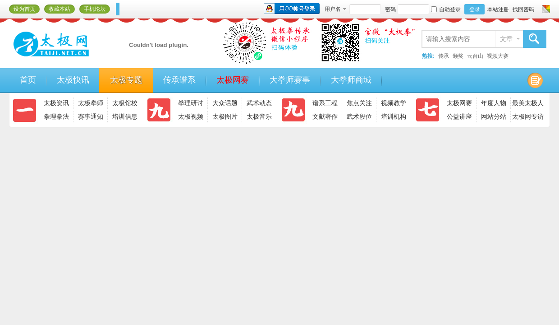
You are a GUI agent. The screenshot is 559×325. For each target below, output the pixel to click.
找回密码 (523, 9)
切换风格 (545, 9)
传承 (443, 56)
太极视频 (190, 116)
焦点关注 (359, 103)
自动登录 (446, 9)
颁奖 (458, 56)
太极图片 (225, 116)
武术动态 (259, 103)
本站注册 (498, 9)
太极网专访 (528, 116)
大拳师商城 (351, 79)
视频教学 (393, 103)
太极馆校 (124, 103)
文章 (506, 38)
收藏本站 (59, 9)
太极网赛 (232, 79)
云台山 (475, 56)
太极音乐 (259, 116)
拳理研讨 (190, 103)
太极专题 (126, 79)
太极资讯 (56, 103)
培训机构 (393, 116)
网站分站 (493, 116)
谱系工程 (325, 103)
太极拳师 (90, 103)
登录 (474, 9)
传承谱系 (179, 79)
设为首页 (24, 9)
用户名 (333, 9)
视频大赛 (498, 56)
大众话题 (225, 103)
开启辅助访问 (537, 9)
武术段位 (359, 116)
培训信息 (124, 116)
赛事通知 (90, 116)
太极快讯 (73, 79)
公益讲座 (459, 116)
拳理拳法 (56, 116)
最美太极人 (528, 103)
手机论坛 (94, 9)
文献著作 (325, 116)
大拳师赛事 (290, 79)
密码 (390, 9)
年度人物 (493, 103)
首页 (28, 79)
